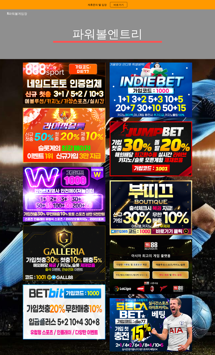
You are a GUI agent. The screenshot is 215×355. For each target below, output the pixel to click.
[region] (107, 4)
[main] (107, 34)
